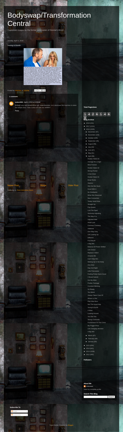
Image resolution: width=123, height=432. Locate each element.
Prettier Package (93, 283)
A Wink (90, 310)
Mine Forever (92, 165)
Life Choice (91, 250)
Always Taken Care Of (95, 295)
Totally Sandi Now (94, 201)
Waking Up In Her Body (96, 262)
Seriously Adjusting (94, 213)
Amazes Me (92, 256)
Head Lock (91, 222)
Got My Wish (92, 280)
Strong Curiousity (94, 319)
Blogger (70, 425)
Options (90, 183)
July (89, 147)
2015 (88, 345)
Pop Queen (91, 207)
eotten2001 (19, 102)
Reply (17, 111)
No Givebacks (92, 192)
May (89, 153)
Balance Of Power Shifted (96, 247)
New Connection (93, 198)
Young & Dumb (93, 307)
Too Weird (91, 292)
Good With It (92, 189)
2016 (88, 129)
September (92, 141)
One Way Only (93, 231)
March (90, 335)
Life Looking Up (93, 234)
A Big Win (91, 244)
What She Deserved (94, 195)
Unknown (89, 386)
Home (43, 185)
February (91, 338)
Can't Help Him (93, 259)
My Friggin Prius (93, 326)
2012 (88, 354)
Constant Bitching (94, 286)
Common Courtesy (94, 225)
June (90, 150)
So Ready (91, 289)
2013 (88, 351)
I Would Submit (93, 277)
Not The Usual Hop (94, 304)
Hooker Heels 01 (93, 177)
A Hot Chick (92, 174)
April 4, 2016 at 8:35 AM (32, 102)
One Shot (91, 265)
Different (90, 238)
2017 (88, 126)
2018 (88, 123)
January (91, 341)
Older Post (73, 185)
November (92, 135)
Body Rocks (92, 180)
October (91, 138)
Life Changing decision (95, 329)
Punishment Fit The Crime (97, 322)
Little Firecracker (93, 271)
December (92, 132)
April (90, 156)
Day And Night (93, 268)
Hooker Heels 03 (93, 159)
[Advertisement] (43, 166)
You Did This (92, 316)
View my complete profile (92, 389)
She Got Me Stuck (94, 186)
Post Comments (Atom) (25, 190)
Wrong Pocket (92, 171)
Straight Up (91, 204)
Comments (16, 415)
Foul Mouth (91, 241)
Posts (14, 411)
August (90, 144)
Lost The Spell (93, 210)
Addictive (91, 228)
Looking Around (93, 313)
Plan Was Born (93, 301)
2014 (88, 348)
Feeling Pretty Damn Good (97, 274)
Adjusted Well (92, 219)
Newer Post (13, 185)
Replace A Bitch (93, 253)
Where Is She (92, 298)
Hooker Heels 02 (93, 168)
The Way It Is (92, 216)
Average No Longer (94, 162)
